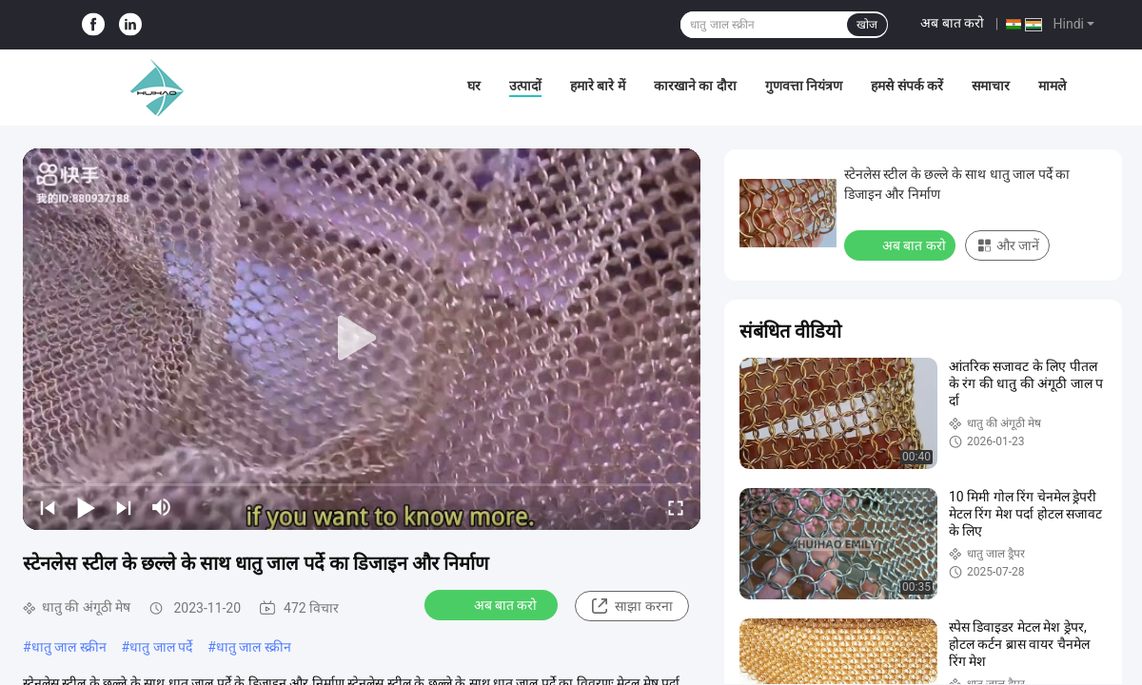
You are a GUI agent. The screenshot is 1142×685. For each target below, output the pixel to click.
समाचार (991, 85)
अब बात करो (952, 22)
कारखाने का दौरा (695, 85)
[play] (361, 338)
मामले (1052, 85)
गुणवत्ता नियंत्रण (803, 85)
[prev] (48, 507)
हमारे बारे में (597, 85)
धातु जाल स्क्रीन (69, 647)
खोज (866, 24)
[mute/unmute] (162, 507)
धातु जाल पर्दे (160, 647)
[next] (124, 507)
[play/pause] (86, 507)
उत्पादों (525, 85)
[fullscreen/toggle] (676, 507)
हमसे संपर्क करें (907, 85)
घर (474, 85)
